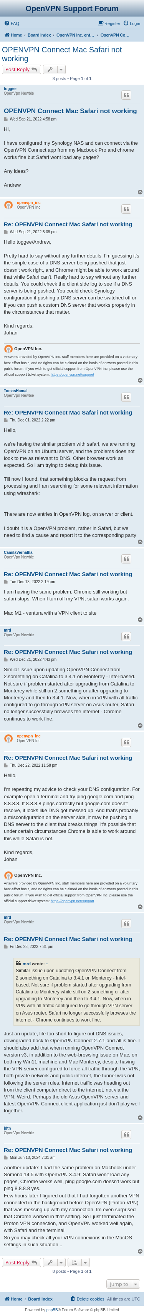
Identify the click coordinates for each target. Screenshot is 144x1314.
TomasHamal (16, 391)
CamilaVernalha (18, 552)
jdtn (7, 1128)
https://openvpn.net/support (72, 374)
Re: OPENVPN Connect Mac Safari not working (68, 224)
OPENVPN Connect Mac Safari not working (62, 54)
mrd (7, 630)
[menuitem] (11, 23)
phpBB (52, 1310)
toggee (10, 89)
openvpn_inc (29, 203)
